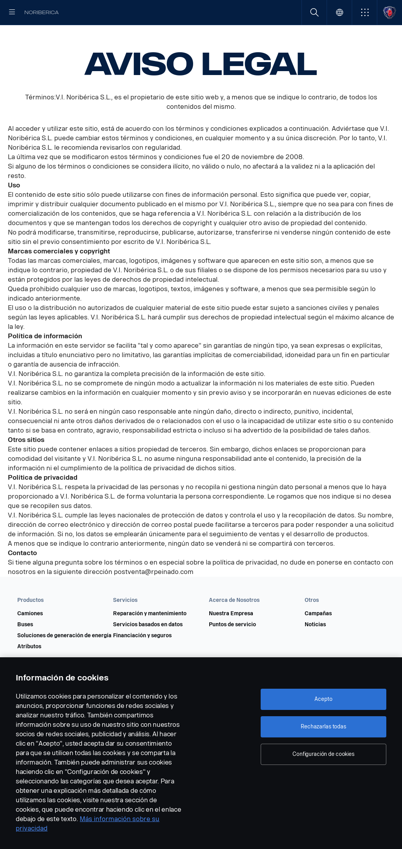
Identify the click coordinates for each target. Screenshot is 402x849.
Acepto (323, 699)
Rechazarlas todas (323, 726)
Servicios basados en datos (148, 650)
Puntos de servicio (232, 650)
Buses (25, 650)
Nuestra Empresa (231, 639)
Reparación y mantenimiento (149, 639)
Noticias (315, 650)
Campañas (318, 639)
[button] (364, 12)
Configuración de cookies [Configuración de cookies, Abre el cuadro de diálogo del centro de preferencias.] (323, 754)
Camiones (30, 639)
